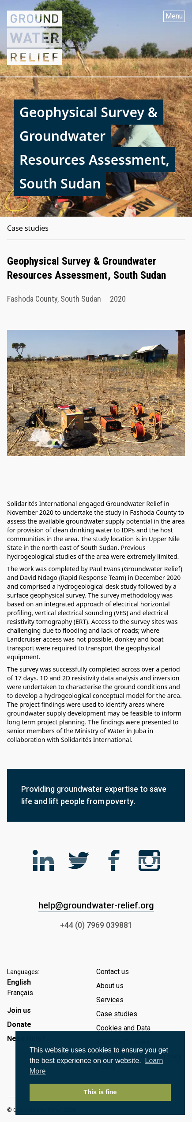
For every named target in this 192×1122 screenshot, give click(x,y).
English (19, 982)
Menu (174, 16)
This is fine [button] (100, 1092)
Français (20, 993)
